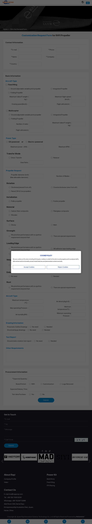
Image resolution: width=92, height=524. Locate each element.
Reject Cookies (63, 267)
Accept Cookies (29, 267)
